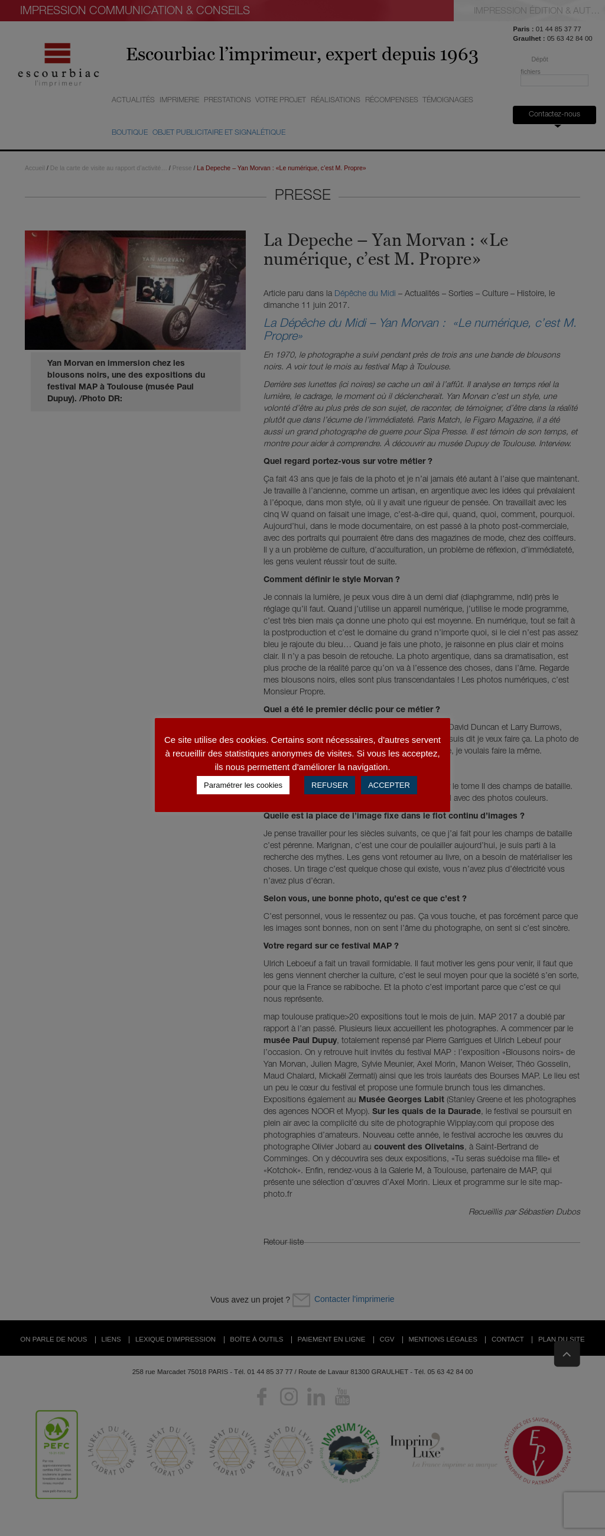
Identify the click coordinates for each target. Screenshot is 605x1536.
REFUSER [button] (329, 785)
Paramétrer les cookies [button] (243, 785)
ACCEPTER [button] (389, 785)
